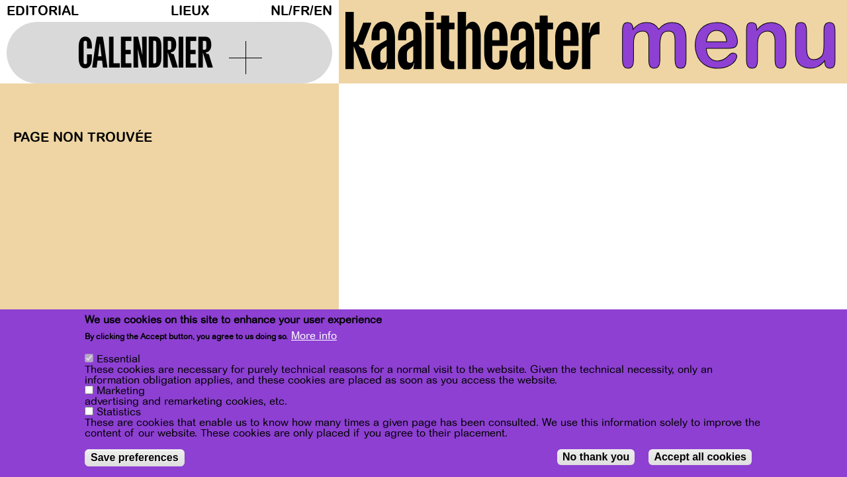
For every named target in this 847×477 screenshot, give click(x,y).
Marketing (121, 391)
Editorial (43, 11)
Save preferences (135, 458)
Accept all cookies (700, 457)
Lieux (190, 11)
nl (280, 11)
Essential (118, 359)
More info (314, 336)
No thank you (595, 457)
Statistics (119, 412)
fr (301, 11)
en (323, 11)
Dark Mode (261, 11)
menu (728, 40)
